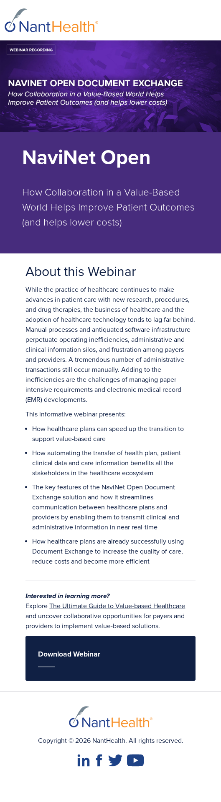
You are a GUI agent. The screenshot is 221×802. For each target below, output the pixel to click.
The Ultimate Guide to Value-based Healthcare (117, 606)
